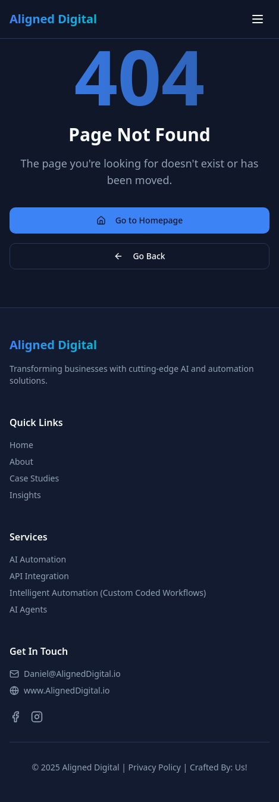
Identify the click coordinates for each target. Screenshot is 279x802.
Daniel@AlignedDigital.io (65, 673)
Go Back (139, 256)
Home (21, 444)
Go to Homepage (139, 220)
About (21, 461)
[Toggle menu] (257, 19)
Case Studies (34, 478)
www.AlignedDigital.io (60, 690)
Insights (25, 495)
